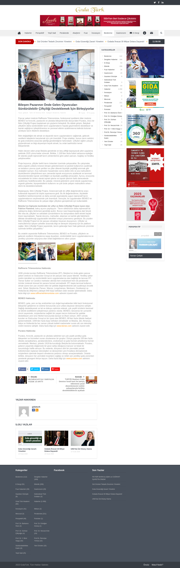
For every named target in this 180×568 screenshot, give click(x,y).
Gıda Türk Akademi (111, 86)
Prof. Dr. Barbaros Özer (112, 113)
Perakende (64, 33)
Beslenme (108, 33)
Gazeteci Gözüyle (110, 76)
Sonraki (79, 377)
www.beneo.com (64, 326)
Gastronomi (121, 33)
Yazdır (82, 113)
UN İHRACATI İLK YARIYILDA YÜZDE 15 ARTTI (41, 380)
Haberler (28, 33)
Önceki (32, 377)
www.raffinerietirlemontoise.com (45, 293)
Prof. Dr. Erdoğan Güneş (113, 116)
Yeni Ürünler (108, 141)
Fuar (86, 33)
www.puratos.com (74, 358)
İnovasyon (96, 33)
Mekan (106, 96)
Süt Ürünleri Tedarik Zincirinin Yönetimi (57, 41)
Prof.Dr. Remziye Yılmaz (113, 132)
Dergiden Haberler (111, 59)
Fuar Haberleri (109, 70)
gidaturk (25, 113)
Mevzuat (107, 99)
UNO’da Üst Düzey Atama (81, 449)
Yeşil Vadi (52, 33)
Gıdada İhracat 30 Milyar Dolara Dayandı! (128, 41)
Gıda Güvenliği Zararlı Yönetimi (92, 41)
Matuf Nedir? (157, 565)
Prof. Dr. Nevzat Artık (111, 125)
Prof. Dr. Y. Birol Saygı (112, 129)
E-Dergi (134, 33)
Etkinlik (106, 66)
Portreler (107, 109)
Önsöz (146, 565)
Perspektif (40, 33)
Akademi (76, 33)
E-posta (90, 113)
